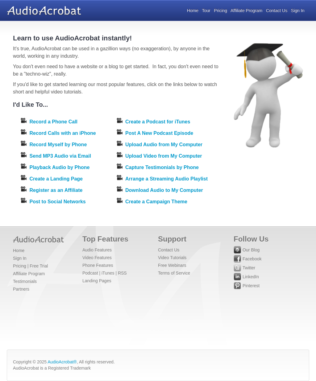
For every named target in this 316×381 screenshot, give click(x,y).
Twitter (244, 268)
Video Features (97, 257)
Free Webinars (172, 265)
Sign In (298, 10)
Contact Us (276, 10)
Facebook (247, 259)
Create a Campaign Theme (156, 201)
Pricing (220, 10)
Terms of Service (174, 273)
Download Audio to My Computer (164, 190)
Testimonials (25, 281)
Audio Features (97, 249)
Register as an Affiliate (55, 190)
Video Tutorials (172, 257)
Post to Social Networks (57, 201)
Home (192, 10)
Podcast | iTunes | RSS (104, 273)
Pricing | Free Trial (30, 265)
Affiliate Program (246, 10)
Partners (21, 289)
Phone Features (97, 265)
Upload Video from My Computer (163, 156)
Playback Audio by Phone (59, 167)
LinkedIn (246, 277)
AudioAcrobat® (62, 361)
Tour (206, 10)
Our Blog (247, 250)
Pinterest (247, 286)
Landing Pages (96, 280)
